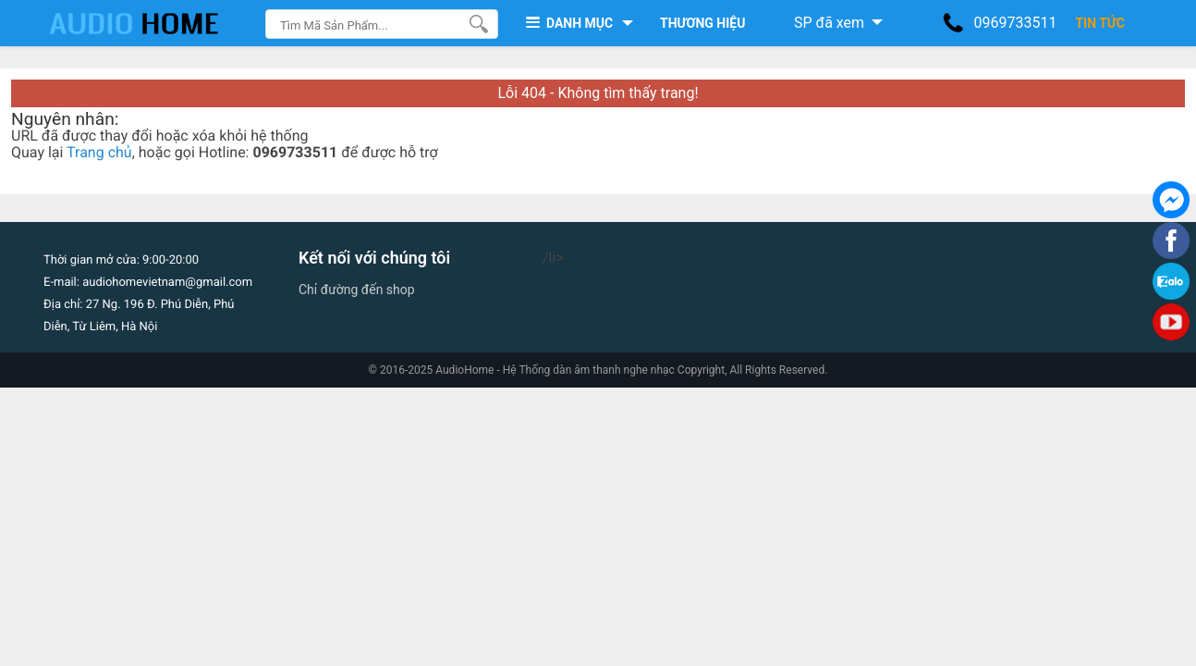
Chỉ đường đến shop (357, 289)
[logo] (152, 23)
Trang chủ (99, 152)
